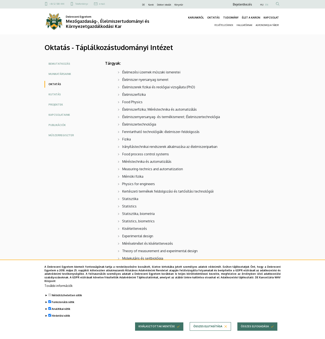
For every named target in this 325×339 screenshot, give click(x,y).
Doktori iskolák (164, 4)
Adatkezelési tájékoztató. (237, 284)
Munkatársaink (59, 74)
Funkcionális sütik (63, 309)
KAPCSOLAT (271, 17)
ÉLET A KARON (251, 17)
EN (266, 4)
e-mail (102, 4)
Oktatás (54, 84)
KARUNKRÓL (196, 17)
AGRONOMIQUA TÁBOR (267, 25)
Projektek (55, 104)
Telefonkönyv (81, 4)
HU (262, 4)
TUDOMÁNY (230, 17)
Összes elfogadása (255, 333)
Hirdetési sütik (61, 323)
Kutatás (54, 94)
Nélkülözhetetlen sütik (67, 302)
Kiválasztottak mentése (156, 333)
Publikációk (57, 125)
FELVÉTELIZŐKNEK (223, 25)
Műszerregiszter (61, 135)
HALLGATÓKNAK (244, 25)
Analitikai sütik (61, 316)
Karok (151, 4)
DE (143, 4)
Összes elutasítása (207, 333)
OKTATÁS (213, 17)
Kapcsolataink (59, 114)
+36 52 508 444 (57, 4)
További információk (58, 293)
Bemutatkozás (59, 63)
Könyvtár (178, 4)
